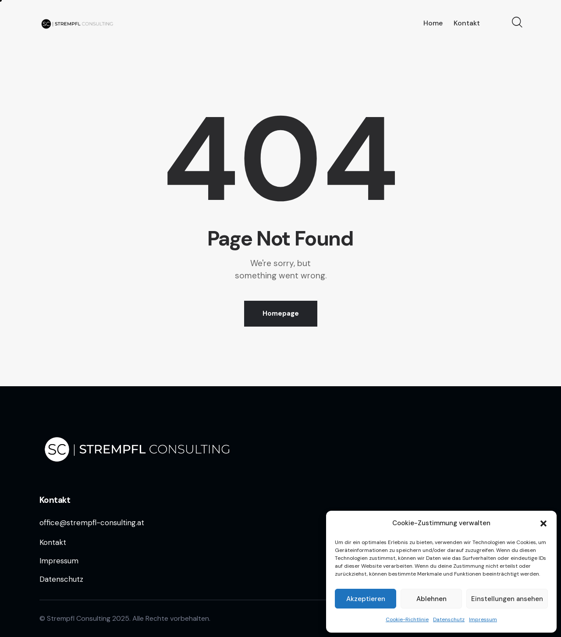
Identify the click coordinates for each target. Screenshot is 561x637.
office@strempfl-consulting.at (91, 522)
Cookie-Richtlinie (407, 619)
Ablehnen (431, 598)
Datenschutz (449, 619)
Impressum (483, 619)
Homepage (281, 313)
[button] (543, 523)
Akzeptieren (365, 598)
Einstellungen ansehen (507, 598)
